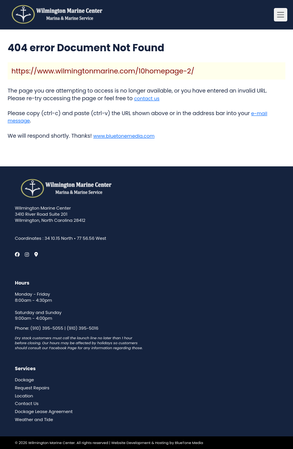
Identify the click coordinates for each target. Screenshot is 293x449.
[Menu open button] (280, 14)
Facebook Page (63, 347)
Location (24, 396)
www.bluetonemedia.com (124, 136)
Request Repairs (32, 388)
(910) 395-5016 (82, 328)
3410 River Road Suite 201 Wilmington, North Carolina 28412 (50, 217)
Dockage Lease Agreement (43, 412)
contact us (146, 98)
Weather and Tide (34, 420)
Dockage (24, 380)
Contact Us (27, 404)
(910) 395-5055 (47, 328)
